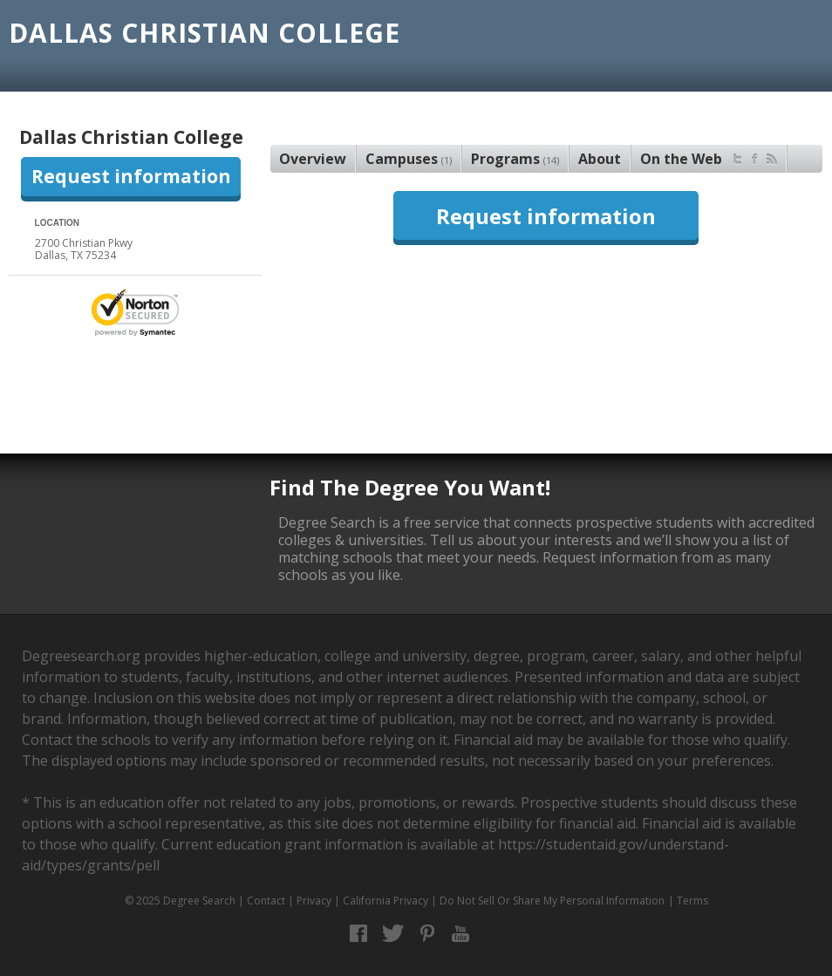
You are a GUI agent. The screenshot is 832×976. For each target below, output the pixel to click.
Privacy (314, 900)
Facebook (359, 934)
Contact (266, 900)
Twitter (393, 934)
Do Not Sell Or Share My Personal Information (552, 900)
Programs (515, 158)
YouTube (461, 934)
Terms (692, 900)
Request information (131, 176)
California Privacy (385, 900)
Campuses (408, 158)
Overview (312, 158)
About (599, 158)
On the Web (708, 156)
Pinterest (427, 934)
